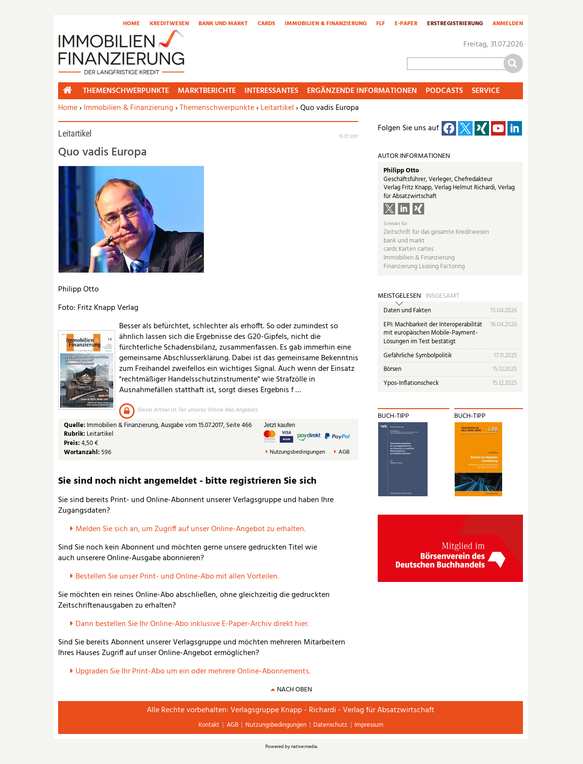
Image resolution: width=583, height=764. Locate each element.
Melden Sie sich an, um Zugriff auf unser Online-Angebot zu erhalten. (191, 529)
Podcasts (444, 91)
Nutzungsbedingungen (297, 452)
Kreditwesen (169, 24)
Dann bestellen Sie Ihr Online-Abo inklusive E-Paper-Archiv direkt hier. (192, 624)
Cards (266, 24)
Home (131, 24)
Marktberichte (207, 91)
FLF (380, 24)
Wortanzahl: (82, 452)
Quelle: (75, 425)
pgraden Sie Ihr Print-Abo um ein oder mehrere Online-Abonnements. (195, 671)
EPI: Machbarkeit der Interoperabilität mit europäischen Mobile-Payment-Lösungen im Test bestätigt (433, 333)
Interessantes (271, 91)
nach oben (294, 689)
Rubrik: (75, 434)
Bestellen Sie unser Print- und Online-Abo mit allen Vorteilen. (177, 576)
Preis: (72, 443)
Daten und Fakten (407, 311)
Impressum (369, 725)
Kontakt (209, 725)
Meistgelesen (399, 296)
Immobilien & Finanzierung (326, 24)
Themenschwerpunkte (217, 108)
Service (486, 91)
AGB (344, 452)
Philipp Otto (401, 171)
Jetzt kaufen (279, 425)
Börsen (392, 369)
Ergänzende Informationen (362, 91)
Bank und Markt (223, 24)
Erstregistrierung (455, 24)
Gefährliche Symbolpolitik (418, 356)
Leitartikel (277, 108)
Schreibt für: (396, 224)
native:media (304, 746)
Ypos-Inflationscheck (411, 383)
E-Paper (406, 24)
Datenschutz (330, 725)
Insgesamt (443, 296)
